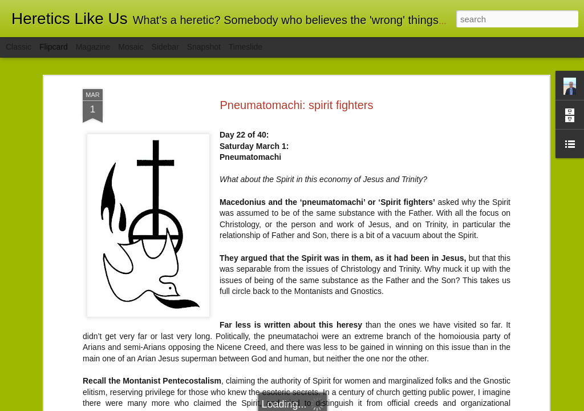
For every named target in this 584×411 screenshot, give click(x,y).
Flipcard (53, 46)
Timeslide (245, 46)
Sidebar (165, 46)
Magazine (93, 46)
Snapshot (204, 46)
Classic (18, 46)
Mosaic (130, 46)
